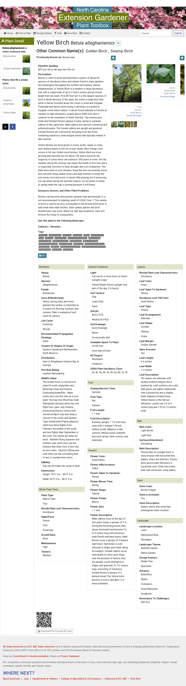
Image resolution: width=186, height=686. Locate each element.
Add (42, 255)
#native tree (67, 235)
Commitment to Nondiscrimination (30, 656)
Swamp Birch (121, 51)
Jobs (26, 678)
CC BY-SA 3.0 (135, 113)
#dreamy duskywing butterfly (70, 246)
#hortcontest (57, 249)
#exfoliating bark (75, 241)
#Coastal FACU (44, 246)
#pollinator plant (94, 238)
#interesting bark (55, 235)
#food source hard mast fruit (94, 244)
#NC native (49, 238)
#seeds (86, 235)
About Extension (11, 678)
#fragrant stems (60, 238)
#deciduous (43, 235)
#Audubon (54, 246)
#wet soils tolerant (65, 244)
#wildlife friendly (44, 249)
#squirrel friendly (97, 235)
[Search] (155, 33)
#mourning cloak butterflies (77, 238)
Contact (85, 33)
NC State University (13, 646)
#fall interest (77, 235)
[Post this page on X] (5, 127)
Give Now (70, 33)
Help (58, 33)
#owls (41, 238)
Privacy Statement (69, 656)
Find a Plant (23, 33)
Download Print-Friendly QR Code (55, 631)
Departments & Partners (45, 678)
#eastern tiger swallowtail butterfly (93, 246)
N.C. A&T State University (41, 646)
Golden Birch (96, 51)
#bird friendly (78, 244)
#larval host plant (45, 241)
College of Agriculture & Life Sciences (81, 678)
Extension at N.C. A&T (116, 678)
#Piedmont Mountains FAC (48, 244)
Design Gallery (42, 33)
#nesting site (68, 249)
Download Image (134, 115)
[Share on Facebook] (13, 127)
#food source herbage (90, 241)
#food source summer (60, 241)
